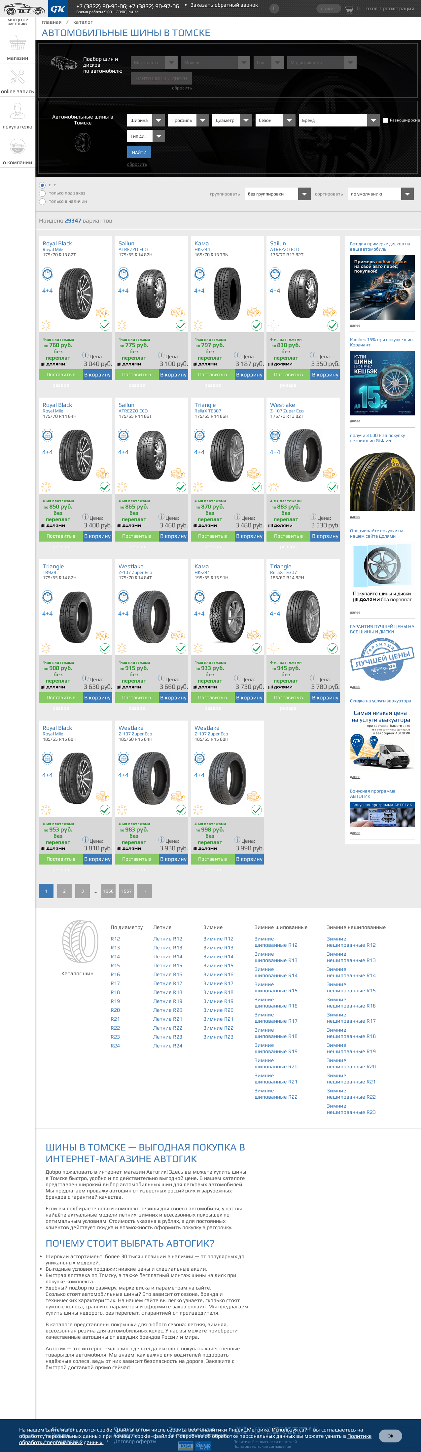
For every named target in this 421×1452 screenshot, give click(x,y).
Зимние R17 (218, 983)
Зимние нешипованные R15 (351, 987)
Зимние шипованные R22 (276, 1093)
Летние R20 (167, 1010)
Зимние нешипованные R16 (351, 1002)
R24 (115, 1046)
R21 (115, 1019)
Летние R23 (167, 1037)
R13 (115, 947)
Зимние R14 (218, 956)
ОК (390, 1436)
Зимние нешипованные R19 (351, 1048)
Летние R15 (167, 965)
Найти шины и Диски (161, 78)
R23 (115, 1037)
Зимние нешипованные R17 (351, 1017)
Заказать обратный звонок (224, 5)
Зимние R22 (218, 1028)
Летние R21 (167, 1019)
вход (372, 8)
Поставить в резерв (61, 376)
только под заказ (62, 193)
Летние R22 (167, 1028)
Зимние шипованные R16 (276, 1002)
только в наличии (63, 201)
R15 (115, 965)
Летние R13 (167, 947)
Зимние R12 (218, 939)
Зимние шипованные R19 (276, 1048)
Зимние (213, 927)
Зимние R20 (218, 1010)
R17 (115, 983)
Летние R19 (167, 1001)
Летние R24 (167, 1046)
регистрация (398, 8)
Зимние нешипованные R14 (351, 972)
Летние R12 (167, 939)
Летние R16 (167, 974)
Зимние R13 (218, 947)
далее (355, 325)
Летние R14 (167, 956)
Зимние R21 (218, 1019)
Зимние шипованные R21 (276, 1078)
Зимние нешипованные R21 (351, 1078)
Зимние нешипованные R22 (351, 1093)
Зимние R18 (218, 992)
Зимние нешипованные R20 (351, 1063)
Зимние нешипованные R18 (351, 1033)
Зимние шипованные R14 (276, 972)
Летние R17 (167, 983)
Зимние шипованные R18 (276, 1033)
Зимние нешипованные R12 (351, 942)
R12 (115, 939)
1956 (108, 891)
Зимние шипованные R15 (276, 987)
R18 (115, 992)
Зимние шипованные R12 (276, 942)
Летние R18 (167, 992)
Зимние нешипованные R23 (351, 1109)
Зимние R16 (218, 974)
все (47, 185)
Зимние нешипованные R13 (351, 957)
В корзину (97, 374)
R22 (115, 1028)
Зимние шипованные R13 (276, 957)
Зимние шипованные (281, 927)
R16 (115, 974)
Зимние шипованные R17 (276, 1017)
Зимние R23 (218, 1037)
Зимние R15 (218, 965)
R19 (115, 1001)
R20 (115, 1010)
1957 (126, 891)
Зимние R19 (218, 1001)
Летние (162, 927)
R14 (115, 956)
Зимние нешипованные (356, 927)
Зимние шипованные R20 (276, 1063)
